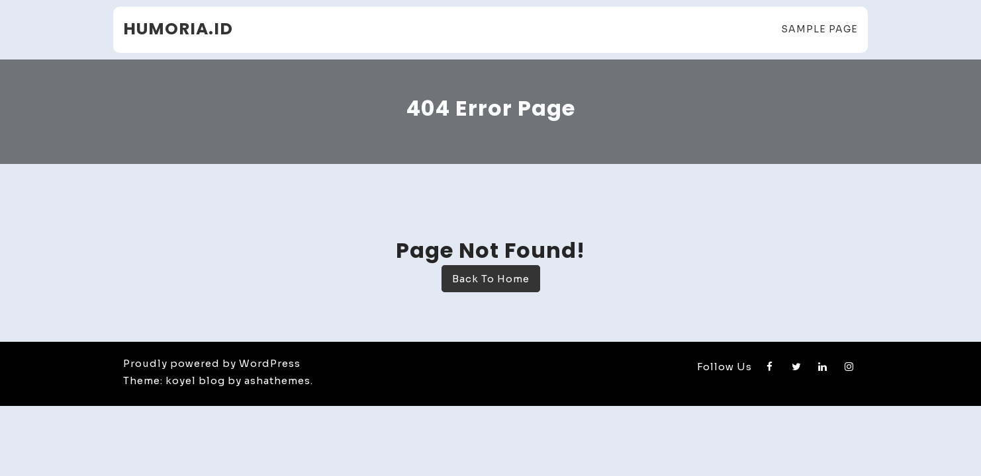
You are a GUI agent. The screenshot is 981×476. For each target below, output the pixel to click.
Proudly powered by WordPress (212, 363)
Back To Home (491, 278)
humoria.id (178, 28)
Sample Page (819, 29)
